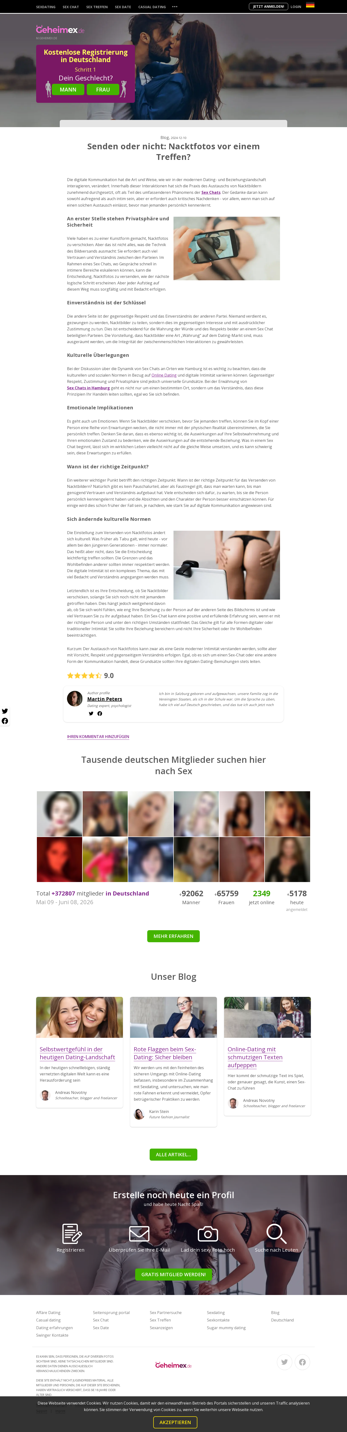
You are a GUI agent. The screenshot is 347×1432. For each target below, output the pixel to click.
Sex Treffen (97, 7)
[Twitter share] (5, 711)
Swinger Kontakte (52, 1335)
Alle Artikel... (173, 1154)
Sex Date (123, 7)
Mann (68, 89)
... (175, 6)
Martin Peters (104, 699)
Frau (103, 89)
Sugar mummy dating (226, 1327)
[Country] (310, 4)
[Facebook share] (5, 721)
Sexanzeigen (161, 1327)
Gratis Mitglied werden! (173, 1274)
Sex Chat (71, 7)
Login (296, 6)
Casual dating (152, 7)
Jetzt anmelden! (268, 6)
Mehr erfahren (173, 936)
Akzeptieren (175, 1422)
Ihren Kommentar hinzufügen (98, 736)
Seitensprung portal (111, 1312)
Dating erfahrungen (54, 1327)
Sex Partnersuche (166, 1312)
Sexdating (45, 7)
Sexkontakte (218, 1320)
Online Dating (164, 375)
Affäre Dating (48, 1312)
